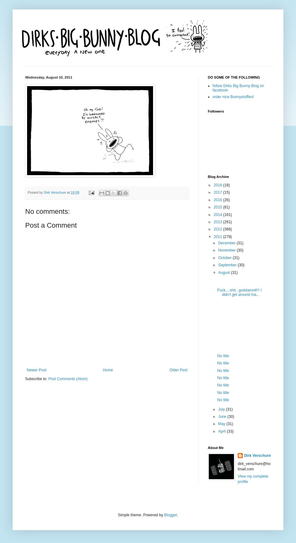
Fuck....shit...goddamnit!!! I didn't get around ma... (239, 292)
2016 (218, 200)
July (222, 409)
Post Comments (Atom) (68, 379)
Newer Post (36, 370)
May (222, 424)
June (222, 416)
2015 (218, 207)
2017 (218, 192)
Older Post (178, 370)
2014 (218, 215)
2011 (218, 237)
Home (108, 370)
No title (223, 356)
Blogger (170, 515)
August (224, 272)
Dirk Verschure (55, 192)
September (228, 265)
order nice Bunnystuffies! (233, 97)
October (225, 258)
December (227, 243)
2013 (218, 222)
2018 (218, 185)
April (222, 431)
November (227, 250)
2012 (218, 229)
